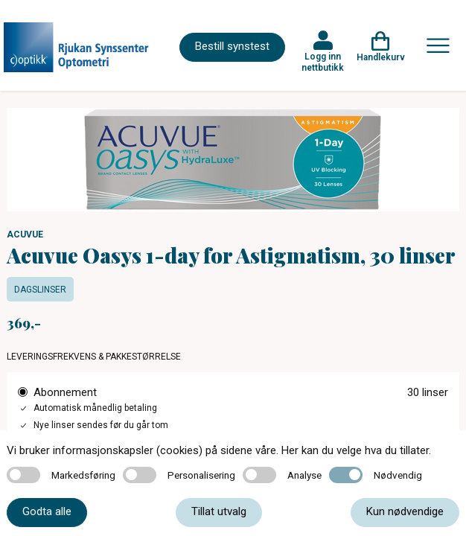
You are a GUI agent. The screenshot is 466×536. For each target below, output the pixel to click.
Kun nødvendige (405, 511)
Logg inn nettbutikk (322, 61)
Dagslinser (40, 289)
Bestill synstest (232, 46)
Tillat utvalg (218, 511)
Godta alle (46, 511)
